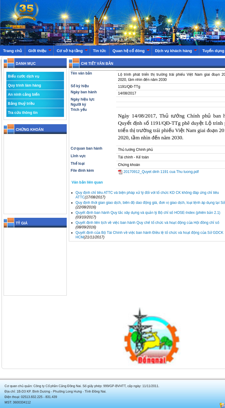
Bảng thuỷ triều (21, 103)
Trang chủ (12, 50)
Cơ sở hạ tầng (72, 50)
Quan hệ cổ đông (131, 50)
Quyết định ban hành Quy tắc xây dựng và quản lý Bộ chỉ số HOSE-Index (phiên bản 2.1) (148, 213)
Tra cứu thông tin (23, 113)
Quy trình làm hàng (24, 85)
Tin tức (99, 50)
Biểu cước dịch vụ (23, 76)
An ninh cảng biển (24, 94)
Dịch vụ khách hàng (176, 50)
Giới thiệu (40, 50)
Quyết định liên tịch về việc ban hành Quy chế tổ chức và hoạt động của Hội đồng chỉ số (147, 223)
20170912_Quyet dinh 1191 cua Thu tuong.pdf (158, 172)
